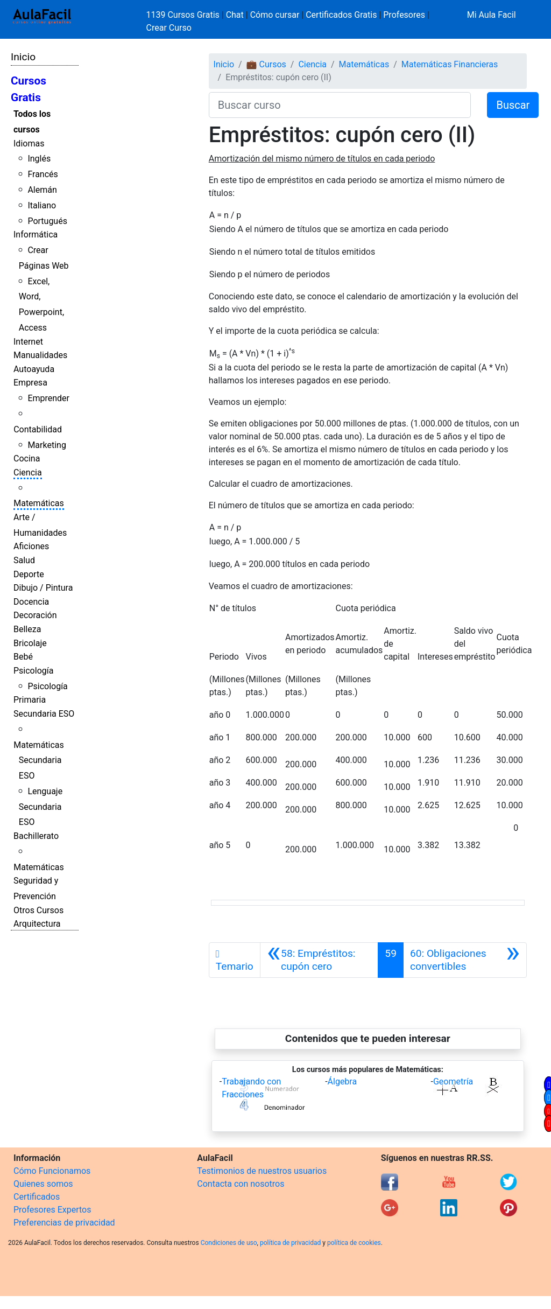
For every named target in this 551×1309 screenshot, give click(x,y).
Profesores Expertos (52, 1210)
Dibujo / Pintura (43, 588)
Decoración (35, 615)
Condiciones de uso (229, 1243)
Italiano (41, 205)
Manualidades (40, 355)
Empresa (30, 382)
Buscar (512, 105)
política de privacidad (290, 1243)
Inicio (23, 57)
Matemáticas (38, 503)
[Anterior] (319, 960)
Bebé (23, 657)
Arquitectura (36, 924)
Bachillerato (36, 836)
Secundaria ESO (43, 714)
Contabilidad (37, 429)
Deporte (28, 574)
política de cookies (354, 1243)
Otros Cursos (38, 910)
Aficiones (31, 546)
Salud (24, 560)
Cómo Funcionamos (51, 1171)
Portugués (47, 221)
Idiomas (28, 143)
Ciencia (27, 472)
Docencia (31, 602)
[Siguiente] (465, 960)
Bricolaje (30, 643)
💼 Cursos (266, 64)
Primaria (29, 700)
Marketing (46, 445)
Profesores (404, 15)
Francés (42, 174)
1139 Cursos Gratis (184, 15)
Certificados (36, 1197)
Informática (35, 234)
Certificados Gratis (341, 15)
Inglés (39, 158)
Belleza (27, 629)
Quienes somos (43, 1184)
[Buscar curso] (340, 105)
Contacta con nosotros (240, 1184)
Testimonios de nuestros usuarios (262, 1171)
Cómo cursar (275, 15)
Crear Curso (169, 28)
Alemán (41, 190)
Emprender (48, 398)
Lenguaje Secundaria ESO (40, 807)
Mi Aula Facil (491, 15)
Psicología (33, 671)
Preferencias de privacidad (64, 1222)
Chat (235, 15)
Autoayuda (33, 369)
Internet (28, 342)
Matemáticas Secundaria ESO (38, 760)
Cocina (26, 458)
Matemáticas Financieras (449, 64)
